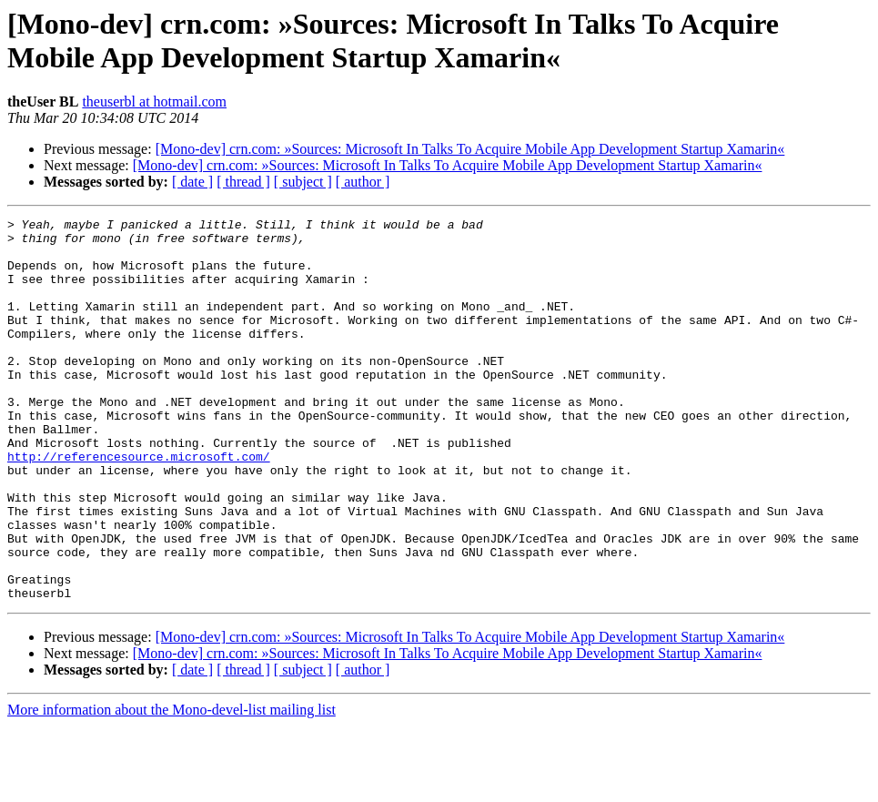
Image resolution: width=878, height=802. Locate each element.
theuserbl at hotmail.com (154, 101)
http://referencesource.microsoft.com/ (138, 505)
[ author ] (363, 181)
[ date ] (192, 181)
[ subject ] (303, 181)
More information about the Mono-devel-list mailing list (171, 786)
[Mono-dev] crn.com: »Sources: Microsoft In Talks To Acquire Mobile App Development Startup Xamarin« (470, 149)
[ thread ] (243, 181)
